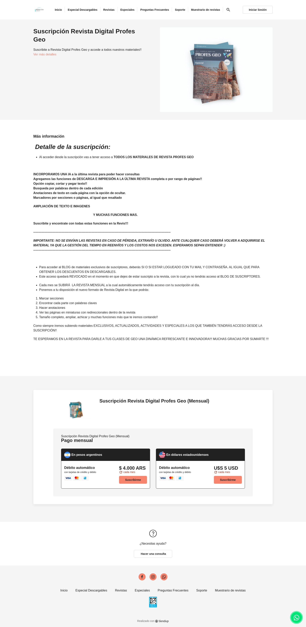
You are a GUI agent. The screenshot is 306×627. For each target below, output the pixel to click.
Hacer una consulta (153, 553)
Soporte (201, 590)
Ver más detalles (44, 54)
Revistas (121, 590)
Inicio (64, 590)
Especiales (142, 590)
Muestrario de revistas (230, 590)
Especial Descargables (91, 590)
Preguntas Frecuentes (173, 590)
